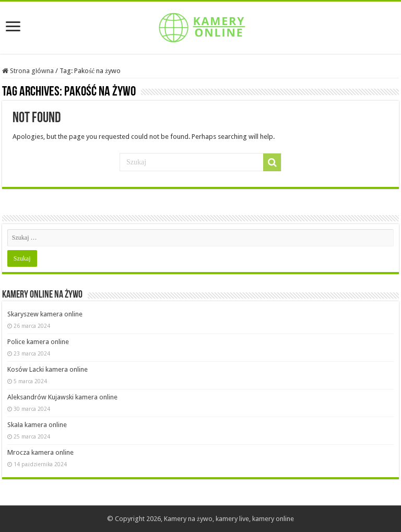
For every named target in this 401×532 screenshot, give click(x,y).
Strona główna (28, 71)
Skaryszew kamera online (44, 314)
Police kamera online (38, 342)
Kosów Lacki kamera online (47, 369)
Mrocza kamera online (40, 452)
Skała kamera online (37, 425)
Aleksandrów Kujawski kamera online (62, 397)
